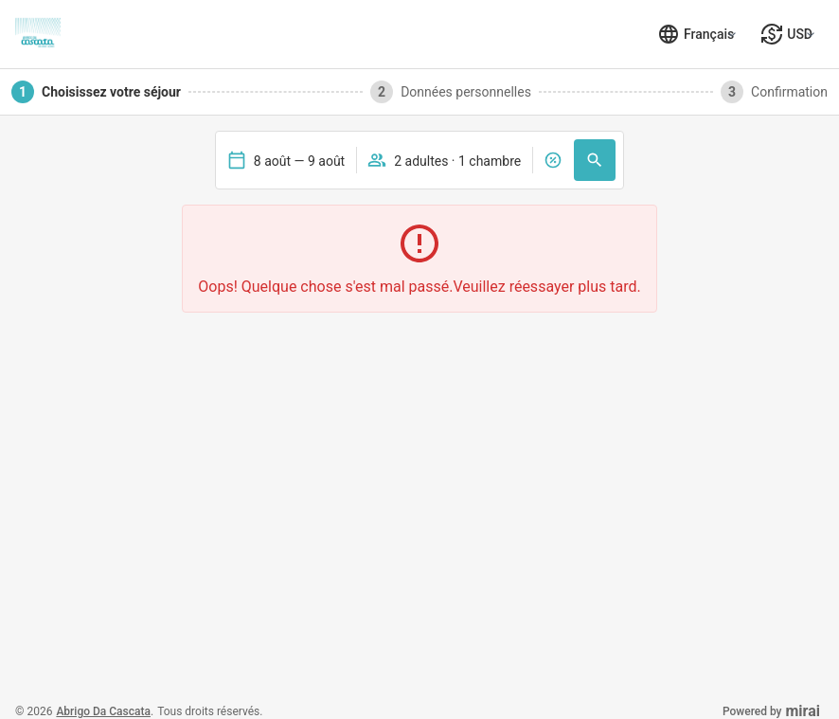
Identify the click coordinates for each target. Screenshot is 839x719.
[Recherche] (595, 160)
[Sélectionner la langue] (695, 34)
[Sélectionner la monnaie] (786, 34)
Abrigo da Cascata (103, 711)
